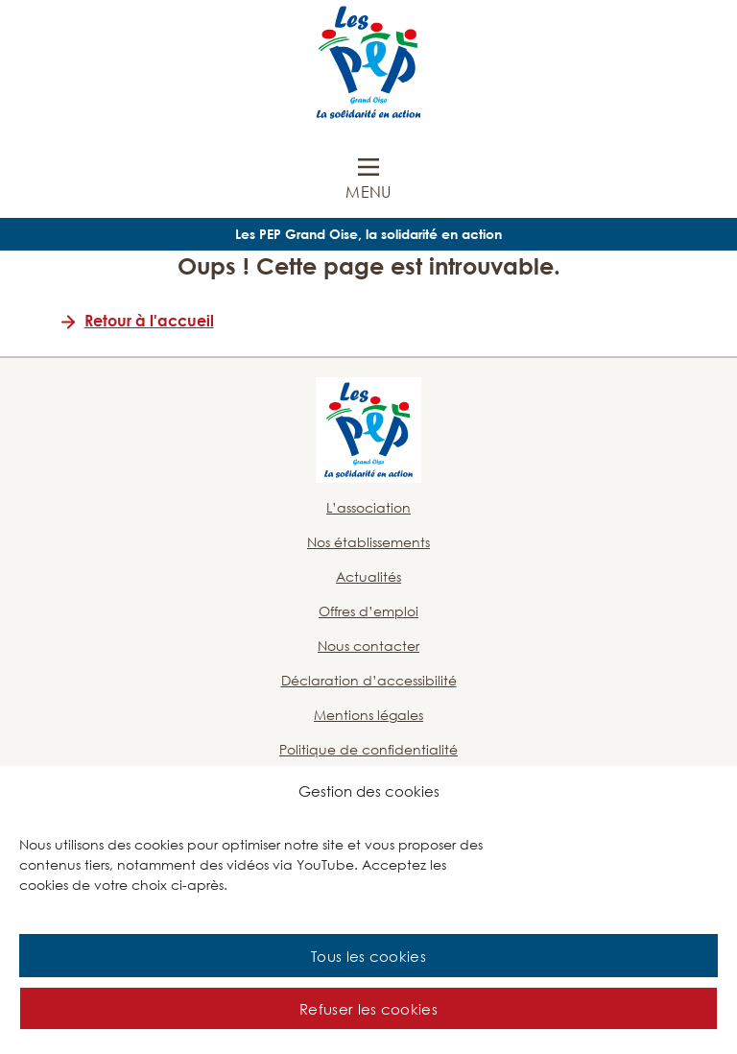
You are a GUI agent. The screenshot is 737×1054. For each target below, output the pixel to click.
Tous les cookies (368, 956)
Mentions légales (368, 715)
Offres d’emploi (368, 611)
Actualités (368, 576)
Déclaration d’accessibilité (369, 680)
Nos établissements (368, 542)
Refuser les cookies (368, 1009)
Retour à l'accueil (149, 320)
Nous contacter (368, 645)
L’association (368, 507)
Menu (368, 192)
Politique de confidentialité (368, 749)
